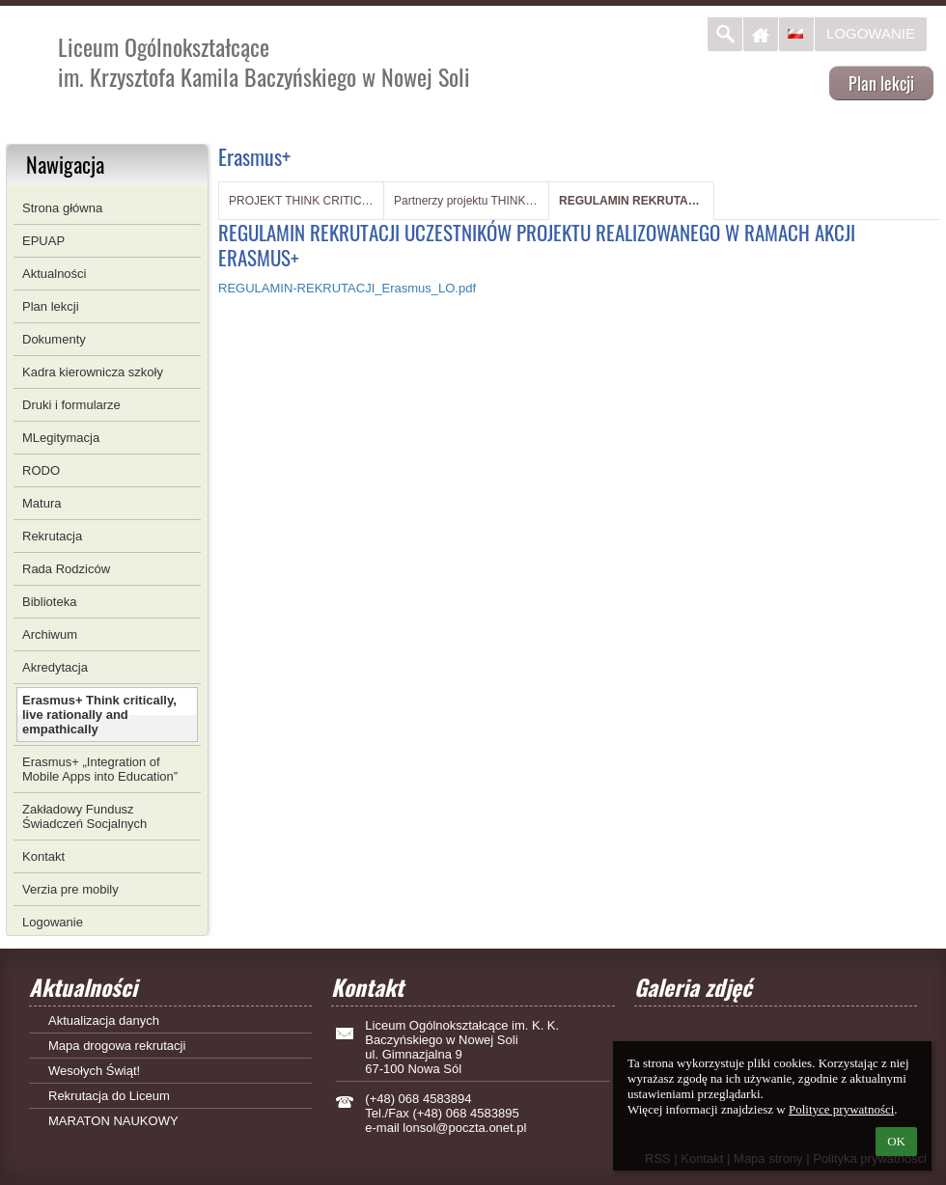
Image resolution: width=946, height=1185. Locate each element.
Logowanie (870, 33)
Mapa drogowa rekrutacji (116, 1045)
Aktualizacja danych (103, 1020)
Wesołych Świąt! (94, 1070)
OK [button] (896, 1141)
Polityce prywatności (841, 1109)
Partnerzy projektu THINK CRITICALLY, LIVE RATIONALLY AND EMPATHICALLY (466, 200)
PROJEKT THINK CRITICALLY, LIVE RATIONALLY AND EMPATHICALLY (301, 200)
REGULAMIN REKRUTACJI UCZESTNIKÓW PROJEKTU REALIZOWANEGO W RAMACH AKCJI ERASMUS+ (631, 200)
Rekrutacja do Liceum (109, 1096)
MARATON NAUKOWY (113, 1121)
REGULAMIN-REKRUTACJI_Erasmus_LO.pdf (347, 288)
